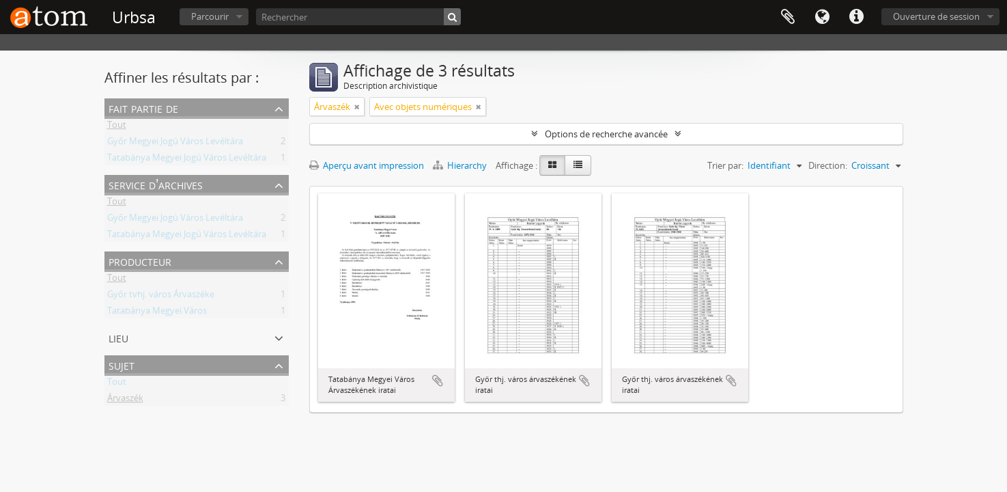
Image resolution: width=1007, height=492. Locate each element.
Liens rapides (856, 17)
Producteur (140, 260)
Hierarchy (461, 165)
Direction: (827, 165)
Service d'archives (156, 184)
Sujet (121, 364)
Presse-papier (788, 17)
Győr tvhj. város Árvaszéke (160, 296)
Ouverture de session (936, 16)
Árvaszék (125, 400)
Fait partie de (143, 107)
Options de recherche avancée (606, 134)
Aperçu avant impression (366, 165)
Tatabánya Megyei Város (157, 313)
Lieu (118, 337)
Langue (822, 17)
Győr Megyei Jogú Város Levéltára (175, 143)
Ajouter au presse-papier (437, 380)
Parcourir (210, 16)
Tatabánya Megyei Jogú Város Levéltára (186, 160)
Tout (116, 127)
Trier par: (725, 165)
